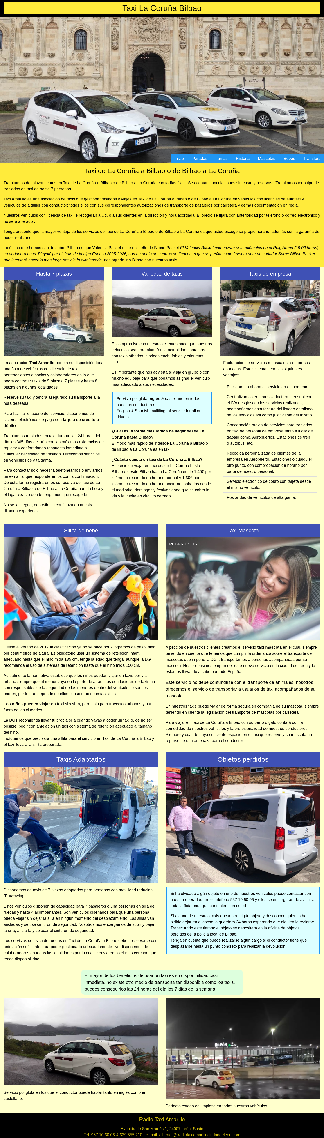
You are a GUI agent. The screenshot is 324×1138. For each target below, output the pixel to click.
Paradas (199, 158)
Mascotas (266, 158)
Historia (243, 158)
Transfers (312, 158)
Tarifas (221, 158)
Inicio (179, 158)
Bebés (289, 158)
